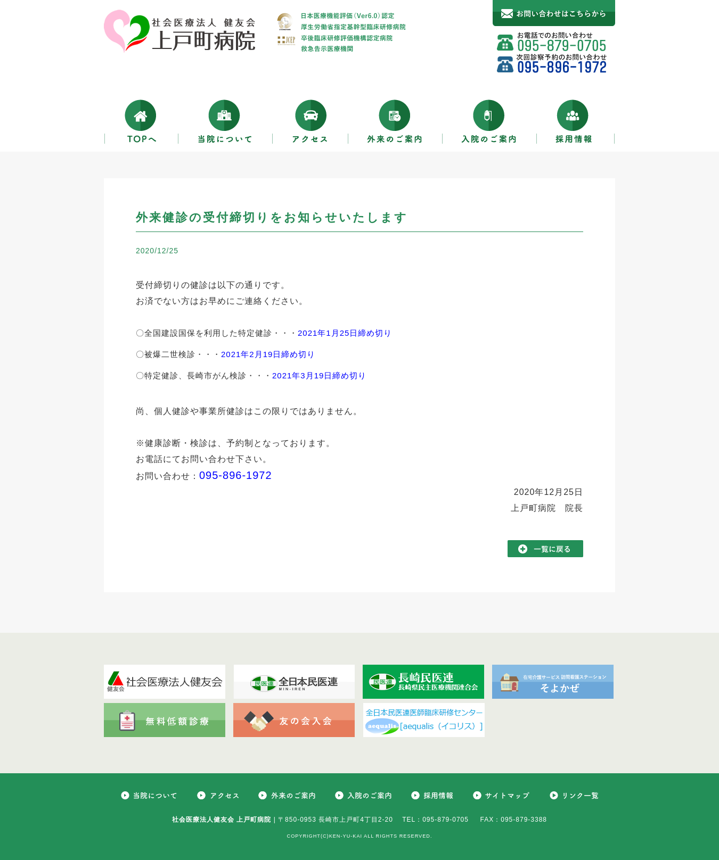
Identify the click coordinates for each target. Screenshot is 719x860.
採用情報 (576, 121)
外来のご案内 (395, 121)
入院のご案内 (490, 121)
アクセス (310, 121)
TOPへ (141, 121)
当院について (225, 121)
